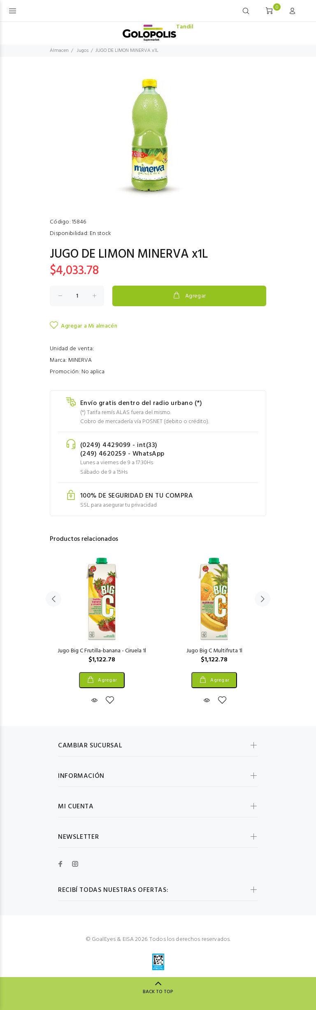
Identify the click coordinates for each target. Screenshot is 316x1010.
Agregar (189, 296)
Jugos (82, 51)
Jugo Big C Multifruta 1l (214, 651)
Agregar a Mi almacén (83, 326)
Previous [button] (53, 599)
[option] (102, 623)
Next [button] (262, 599)
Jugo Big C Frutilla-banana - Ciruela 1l (102, 651)
